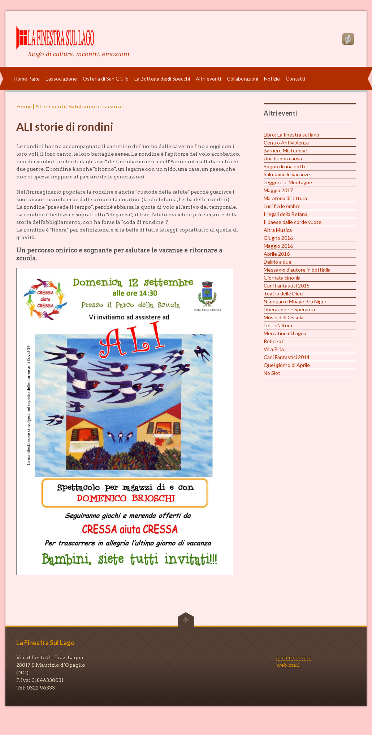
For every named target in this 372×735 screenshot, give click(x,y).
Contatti (295, 78)
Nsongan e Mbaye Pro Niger (295, 301)
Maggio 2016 (278, 246)
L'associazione (61, 78)
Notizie (272, 78)
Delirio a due (277, 262)
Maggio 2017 (278, 190)
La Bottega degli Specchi (162, 78)
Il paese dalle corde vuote (292, 222)
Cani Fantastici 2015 (287, 285)
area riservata (294, 657)
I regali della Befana (285, 214)
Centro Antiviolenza (286, 142)
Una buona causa (283, 158)
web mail (288, 665)
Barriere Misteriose (285, 150)
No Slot (272, 373)
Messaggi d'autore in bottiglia (297, 270)
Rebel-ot (274, 341)
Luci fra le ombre (282, 206)
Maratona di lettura (285, 198)
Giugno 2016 (278, 238)
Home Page (27, 78)
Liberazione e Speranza (289, 309)
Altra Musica (278, 230)
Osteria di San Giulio (106, 78)
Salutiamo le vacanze (287, 174)
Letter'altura (278, 325)
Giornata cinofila (282, 277)
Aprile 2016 (277, 254)
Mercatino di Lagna (285, 333)
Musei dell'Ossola (283, 317)
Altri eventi (208, 78)
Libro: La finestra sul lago (291, 134)
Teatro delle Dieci (283, 293)
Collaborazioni (242, 78)
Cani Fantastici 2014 (287, 357)
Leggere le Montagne (288, 182)
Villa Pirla (274, 349)
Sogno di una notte (285, 166)
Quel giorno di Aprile (287, 365)
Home (24, 106)
